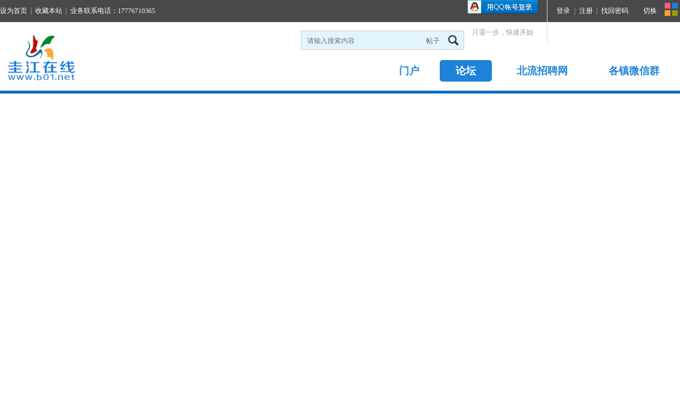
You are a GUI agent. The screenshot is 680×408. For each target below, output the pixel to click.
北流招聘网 (542, 70)
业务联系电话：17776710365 (112, 11)
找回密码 (614, 11)
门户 (409, 70)
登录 (563, 11)
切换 (650, 11)
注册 (586, 11)
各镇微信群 (634, 70)
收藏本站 (48, 11)
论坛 (466, 70)
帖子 (433, 41)
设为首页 (13, 11)
